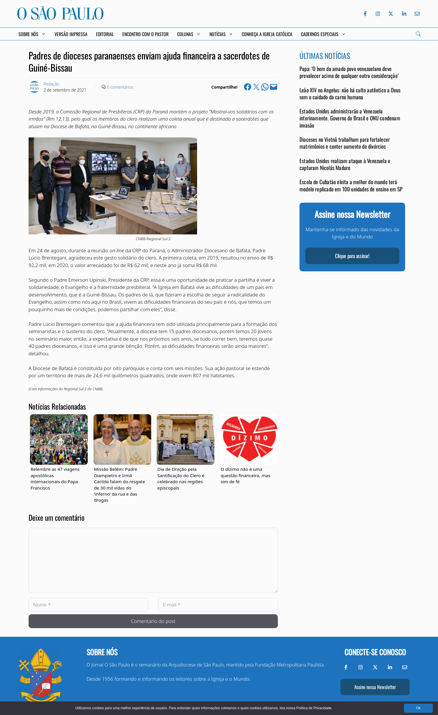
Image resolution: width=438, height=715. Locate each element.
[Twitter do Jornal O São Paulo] (391, 14)
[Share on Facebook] (247, 87)
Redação (51, 84)
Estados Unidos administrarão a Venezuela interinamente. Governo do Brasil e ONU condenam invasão (350, 118)
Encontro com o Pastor (145, 34)
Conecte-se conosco (375, 652)
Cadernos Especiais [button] (323, 34)
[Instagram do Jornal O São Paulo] (378, 14)
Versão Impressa (71, 34)
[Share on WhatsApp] (265, 87)
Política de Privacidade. (314, 708)
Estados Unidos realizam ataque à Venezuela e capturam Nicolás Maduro (345, 164)
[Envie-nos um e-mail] (416, 14)
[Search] (418, 34)
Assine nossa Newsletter (375, 686)
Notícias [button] (221, 34)
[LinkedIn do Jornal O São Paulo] (404, 14)
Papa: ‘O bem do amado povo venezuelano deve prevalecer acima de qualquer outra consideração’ (349, 72)
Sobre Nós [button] (32, 34)
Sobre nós (102, 652)
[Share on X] (256, 87)
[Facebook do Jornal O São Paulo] (365, 13)
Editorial (105, 34)
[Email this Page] (273, 87)
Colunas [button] (189, 34)
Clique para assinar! (352, 256)
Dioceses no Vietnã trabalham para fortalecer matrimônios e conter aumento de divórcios (345, 142)
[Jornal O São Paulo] (60, 18)
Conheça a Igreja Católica (267, 34)
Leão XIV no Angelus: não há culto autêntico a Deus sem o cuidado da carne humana (350, 93)
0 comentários (120, 87)
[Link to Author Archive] (34, 87)
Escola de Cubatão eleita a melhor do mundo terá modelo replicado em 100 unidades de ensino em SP (351, 185)
